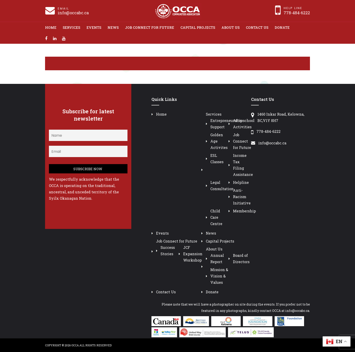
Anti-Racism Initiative (242, 196)
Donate (282, 27)
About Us (230, 27)
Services (71, 27)
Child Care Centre (216, 217)
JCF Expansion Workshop (192, 253)
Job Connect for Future (149, 27)
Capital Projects (197, 27)
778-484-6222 (297, 12)
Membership (244, 211)
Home (50, 27)
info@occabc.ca (73, 12)
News (113, 27)
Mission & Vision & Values (219, 276)
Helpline (241, 182)
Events (93, 27)
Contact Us (257, 27)
